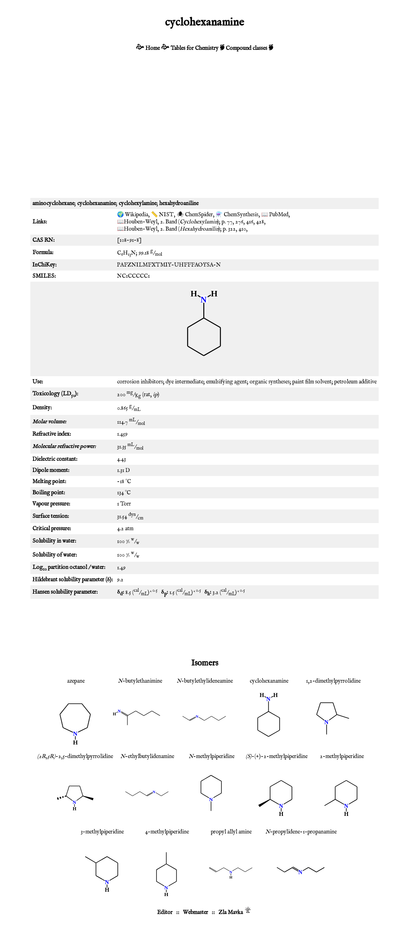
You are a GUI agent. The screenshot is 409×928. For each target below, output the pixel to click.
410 (242, 229)
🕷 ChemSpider (195, 214)
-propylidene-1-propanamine (301, 831)
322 (232, 229)
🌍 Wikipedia (132, 214)
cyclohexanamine (269, 681)
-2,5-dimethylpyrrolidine (75, 756)
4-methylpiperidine (167, 831)
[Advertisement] (204, 130)
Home (152, 48)
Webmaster (195, 912)
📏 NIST (162, 214)
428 (260, 221)
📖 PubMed (274, 214)
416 (249, 221)
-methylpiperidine (211, 756)
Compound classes (246, 48)
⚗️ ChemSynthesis (237, 214)
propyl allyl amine (231, 831)
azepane (76, 681)
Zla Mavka (230, 912)
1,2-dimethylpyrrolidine (333, 681)
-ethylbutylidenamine (147, 756)
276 (239, 221)
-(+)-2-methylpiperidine (277, 756)
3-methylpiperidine (102, 831)
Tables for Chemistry (194, 48)
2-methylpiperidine (342, 756)
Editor (165, 912)
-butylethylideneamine (205, 681)
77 (229, 221)
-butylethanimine (140, 681)
